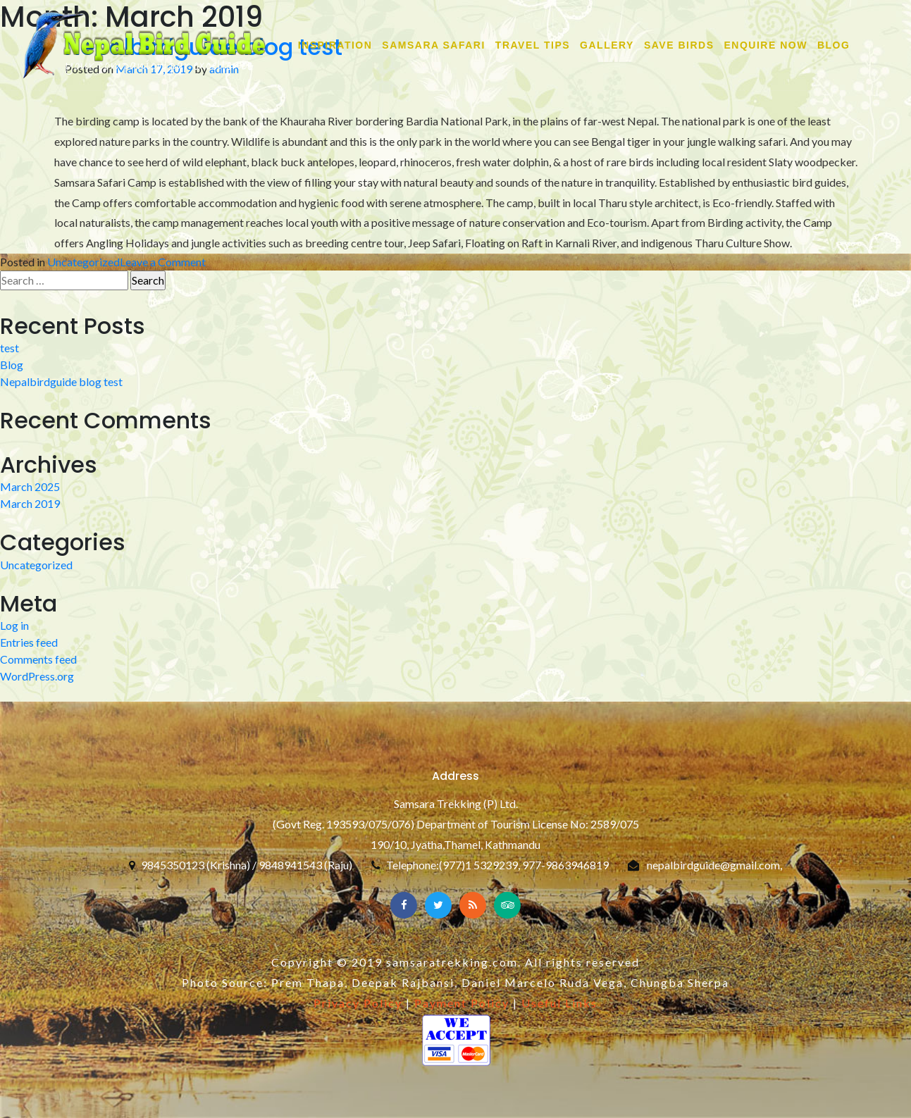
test (9, 347)
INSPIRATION (335, 45)
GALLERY (607, 45)
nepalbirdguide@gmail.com (713, 864)
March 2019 (30, 503)
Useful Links (559, 1003)
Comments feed (38, 659)
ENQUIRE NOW (765, 45)
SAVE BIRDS (679, 45)
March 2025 (30, 486)
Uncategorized (83, 261)
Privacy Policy (358, 1003)
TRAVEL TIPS (532, 45)
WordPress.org (37, 676)
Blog (833, 45)
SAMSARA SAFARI (433, 45)
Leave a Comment (163, 261)
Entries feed (29, 642)
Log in (14, 625)
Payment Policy (461, 1003)
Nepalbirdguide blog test (61, 381)
